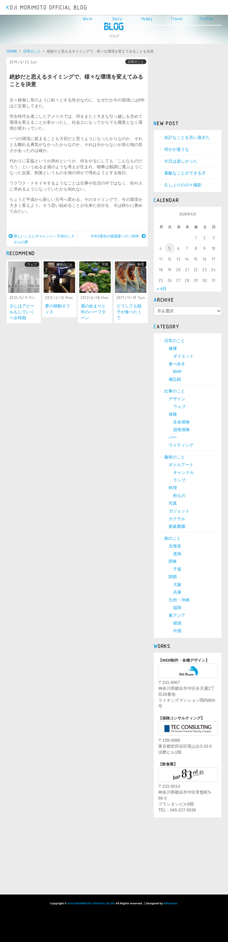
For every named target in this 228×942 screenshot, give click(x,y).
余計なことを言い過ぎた (187, 137)
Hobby (147, 19)
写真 (105, 264)
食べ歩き (177, 363)
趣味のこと (64, 264)
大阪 (177, 584)
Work (88, 19)
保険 (173, 414)
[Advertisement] (187, 87)
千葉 (177, 569)
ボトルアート (181, 464)
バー (173, 437)
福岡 (177, 607)
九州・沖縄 (179, 600)
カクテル (177, 518)
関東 (173, 561)
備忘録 (175, 379)
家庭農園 (177, 526)
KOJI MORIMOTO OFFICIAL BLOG (47, 8)
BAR (177, 371)
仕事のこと (174, 391)
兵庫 (177, 592)
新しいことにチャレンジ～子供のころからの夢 (42, 239)
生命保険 (181, 422)
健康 (173, 348)
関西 (173, 576)
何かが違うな (176, 149)
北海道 (175, 546)
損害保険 (181, 429)
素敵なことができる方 (185, 173)
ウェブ (32, 264)
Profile (206, 19)
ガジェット (179, 511)
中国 (177, 630)
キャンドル (183, 472)
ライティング (181, 445)
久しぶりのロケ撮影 (183, 184)
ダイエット (183, 356)
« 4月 (162, 288)
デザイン (177, 398)
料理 (140, 264)
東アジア (177, 615)
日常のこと (136, 61)
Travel (177, 19)
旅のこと (172, 538)
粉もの (179, 495)
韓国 (177, 623)
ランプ (179, 480)
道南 (177, 553)
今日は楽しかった (180, 161)
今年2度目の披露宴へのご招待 (118, 236)
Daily (118, 19)
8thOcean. (171, 903)
